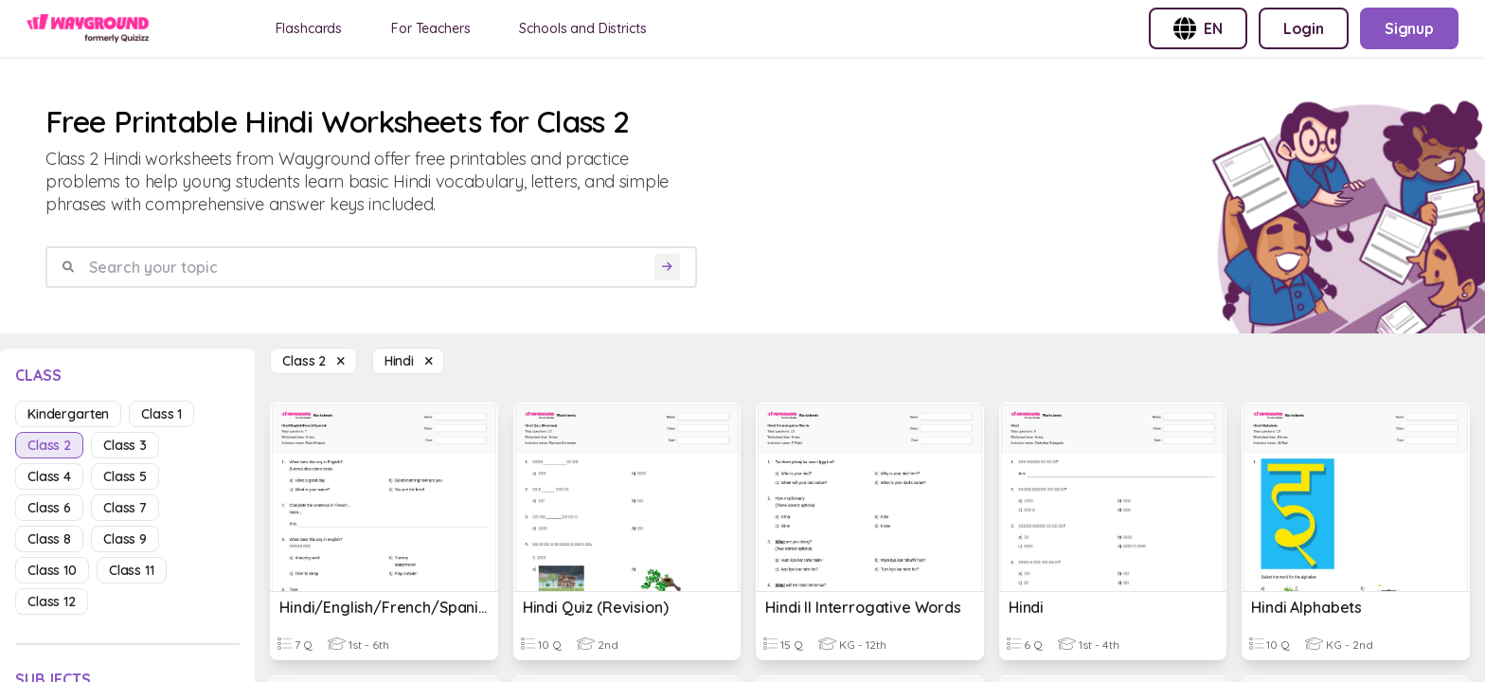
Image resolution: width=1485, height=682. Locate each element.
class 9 (125, 538)
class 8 (49, 538)
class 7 (125, 507)
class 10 (52, 570)
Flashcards (309, 28)
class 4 (49, 476)
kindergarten (68, 413)
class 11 (131, 570)
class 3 (125, 445)
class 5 (125, 476)
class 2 (49, 445)
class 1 (161, 413)
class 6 (49, 507)
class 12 (51, 601)
